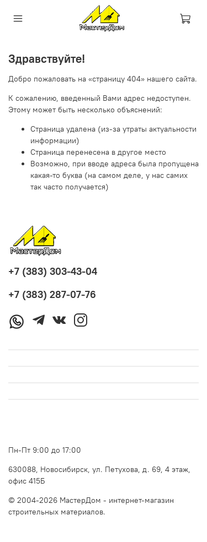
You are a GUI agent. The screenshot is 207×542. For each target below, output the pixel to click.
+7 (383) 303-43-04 (52, 271)
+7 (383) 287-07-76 (52, 294)
